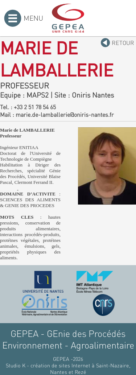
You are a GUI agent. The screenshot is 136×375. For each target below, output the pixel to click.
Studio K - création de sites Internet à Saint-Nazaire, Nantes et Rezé (68, 368)
